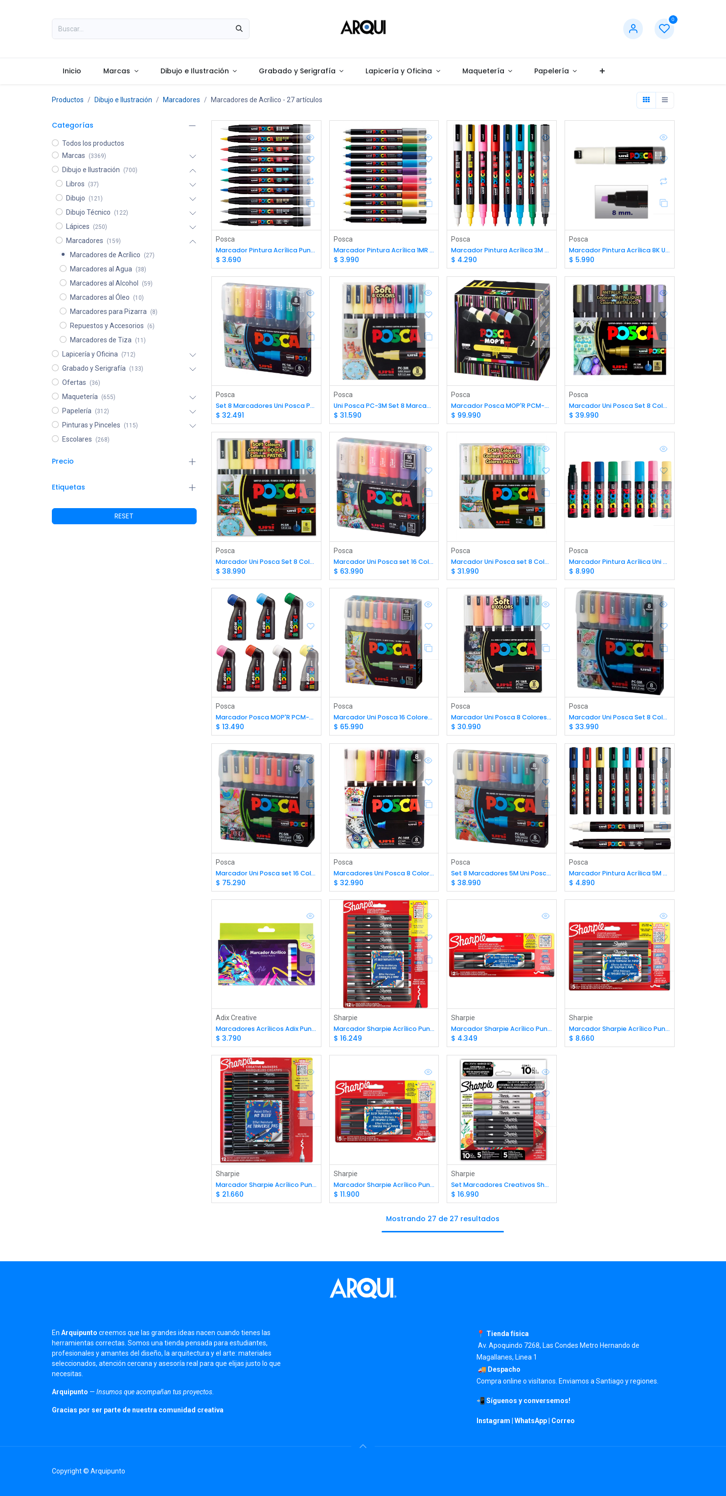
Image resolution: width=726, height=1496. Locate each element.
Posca (225, 239)
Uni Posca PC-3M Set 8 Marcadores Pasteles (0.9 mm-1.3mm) (383, 406)
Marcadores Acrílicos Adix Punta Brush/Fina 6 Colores (266, 1033)
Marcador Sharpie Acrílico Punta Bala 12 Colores (383, 1033)
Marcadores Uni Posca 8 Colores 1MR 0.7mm (383, 876)
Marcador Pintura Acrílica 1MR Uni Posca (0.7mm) (383, 250)
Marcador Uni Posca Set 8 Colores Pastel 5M (266, 563)
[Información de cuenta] (633, 29)
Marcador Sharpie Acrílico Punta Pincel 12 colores (266, 1190)
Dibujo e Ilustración (123, 100)
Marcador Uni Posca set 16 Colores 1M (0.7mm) (383, 563)
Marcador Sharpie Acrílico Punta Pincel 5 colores (383, 1190)
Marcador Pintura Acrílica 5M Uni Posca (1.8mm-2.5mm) (619, 876)
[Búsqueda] (239, 29)
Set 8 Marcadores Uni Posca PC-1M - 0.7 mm (266, 406)
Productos (68, 100)
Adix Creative (236, 1022)
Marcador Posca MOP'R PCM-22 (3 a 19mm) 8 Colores (501, 406)
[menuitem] (72, 71)
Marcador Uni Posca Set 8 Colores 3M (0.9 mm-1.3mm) (619, 720)
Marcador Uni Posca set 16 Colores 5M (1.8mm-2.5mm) (266, 876)
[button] (363, 1446)
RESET (124, 516)
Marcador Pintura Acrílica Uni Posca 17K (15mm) (619, 563)
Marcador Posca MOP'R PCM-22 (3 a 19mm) (266, 720)
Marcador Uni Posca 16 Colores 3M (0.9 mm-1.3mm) (383, 720)
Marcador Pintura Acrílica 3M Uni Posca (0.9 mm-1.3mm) (501, 250)
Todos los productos (93, 143)
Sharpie (345, 1022)
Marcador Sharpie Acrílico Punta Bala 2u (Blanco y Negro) (501, 1033)
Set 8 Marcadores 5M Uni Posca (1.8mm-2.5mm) (501, 876)
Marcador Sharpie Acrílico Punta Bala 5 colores (619, 1033)
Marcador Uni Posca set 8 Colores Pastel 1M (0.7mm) (501, 563)
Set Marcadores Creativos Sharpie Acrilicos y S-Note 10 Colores (501, 1190)
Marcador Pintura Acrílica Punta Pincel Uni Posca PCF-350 (266, 250)
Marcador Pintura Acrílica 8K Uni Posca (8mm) (619, 250)
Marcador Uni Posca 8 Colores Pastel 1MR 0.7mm (501, 720)
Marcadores (181, 100)
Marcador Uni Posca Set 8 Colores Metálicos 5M (619, 406)
